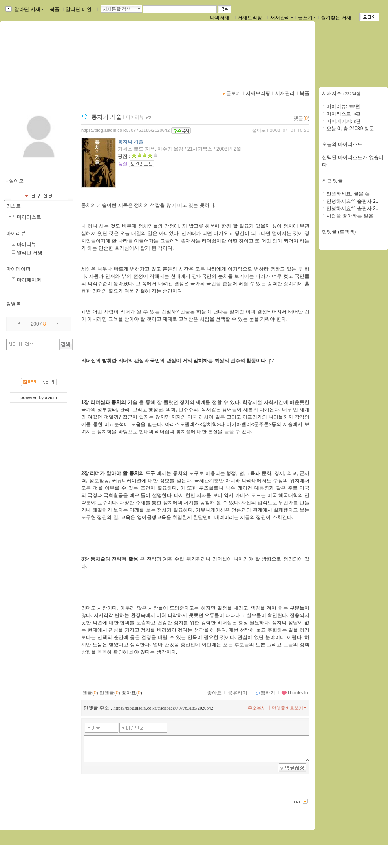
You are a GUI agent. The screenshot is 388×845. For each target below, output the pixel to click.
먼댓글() (109, 693)
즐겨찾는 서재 (338, 17)
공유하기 (237, 693)
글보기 (233, 93)
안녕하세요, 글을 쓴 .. (350, 194)
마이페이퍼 (18, 269)
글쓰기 (307, 17)
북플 (54, 9)
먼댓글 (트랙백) (339, 232)
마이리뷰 (16, 233)
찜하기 (265, 693)
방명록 (13, 303)
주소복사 (257, 707)
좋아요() (131, 693)
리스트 (13, 206)
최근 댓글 (332, 181)
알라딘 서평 (29, 252)
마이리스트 (29, 217)
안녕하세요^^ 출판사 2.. (352, 201)
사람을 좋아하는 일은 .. (351, 216)
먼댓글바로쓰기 (290, 707)
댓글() (301, 118)
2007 (36, 324)
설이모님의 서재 (38, 52)
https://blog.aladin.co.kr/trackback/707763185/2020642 (163, 707)
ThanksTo (294, 693)
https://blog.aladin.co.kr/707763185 (53, 60)
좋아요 (214, 693)
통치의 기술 (106, 116)
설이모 (259, 130)
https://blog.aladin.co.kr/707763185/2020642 (125, 130)
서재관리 (281, 17)
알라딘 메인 (80, 9)
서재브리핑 (251, 17)
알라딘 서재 (28, 9)
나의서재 (221, 17)
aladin (51, 397)
